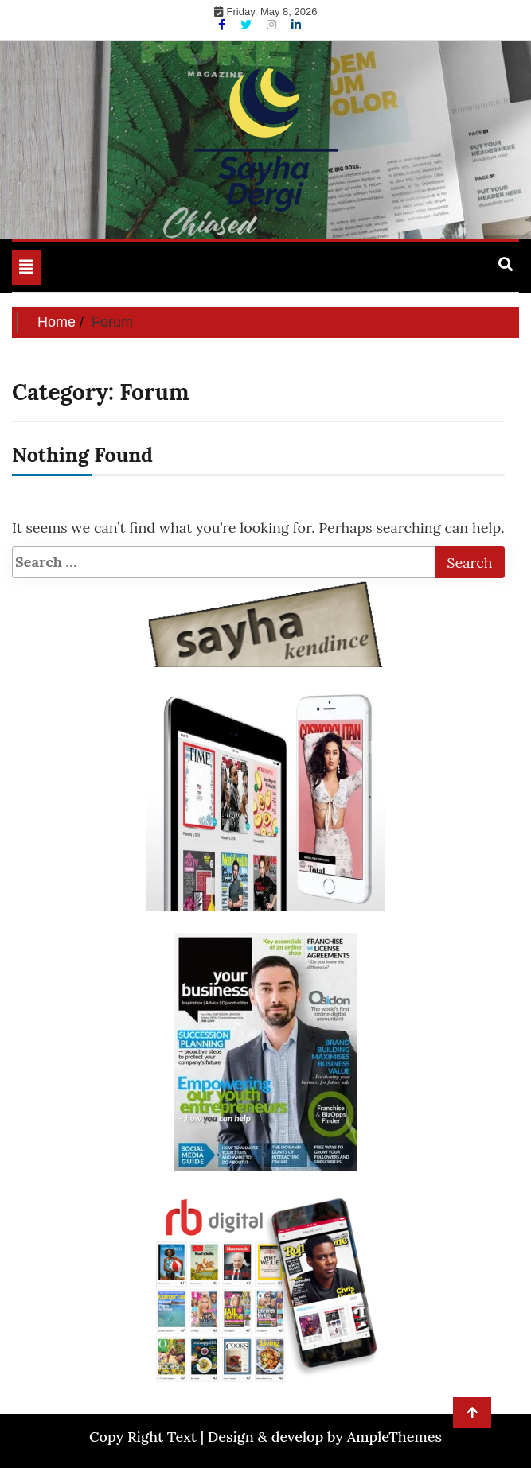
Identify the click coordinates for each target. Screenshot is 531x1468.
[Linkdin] (296, 24)
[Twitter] (247, 24)
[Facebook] (223, 24)
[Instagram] (273, 24)
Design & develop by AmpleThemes (325, 1436)
